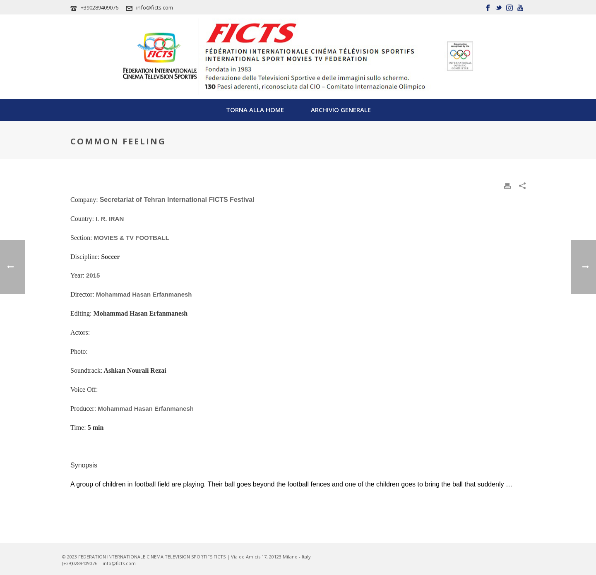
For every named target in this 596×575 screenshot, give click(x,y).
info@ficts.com (154, 7)
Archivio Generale (341, 109)
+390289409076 (99, 7)
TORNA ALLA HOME (255, 109)
